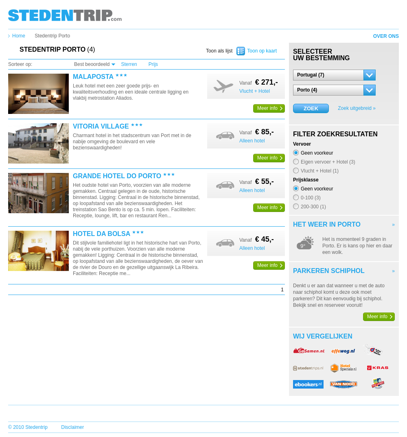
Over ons (386, 36)
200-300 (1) (313, 206)
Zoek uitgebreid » (357, 108)
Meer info (267, 108)
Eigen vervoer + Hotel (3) (328, 161)
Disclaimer (72, 427)
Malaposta (93, 77)
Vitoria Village (101, 126)
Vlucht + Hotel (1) (320, 170)
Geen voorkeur (317, 152)
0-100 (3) (311, 197)
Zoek (311, 108)
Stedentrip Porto (52, 36)
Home (18, 36)
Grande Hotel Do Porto (117, 176)
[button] (334, 75)
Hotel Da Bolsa (101, 234)
